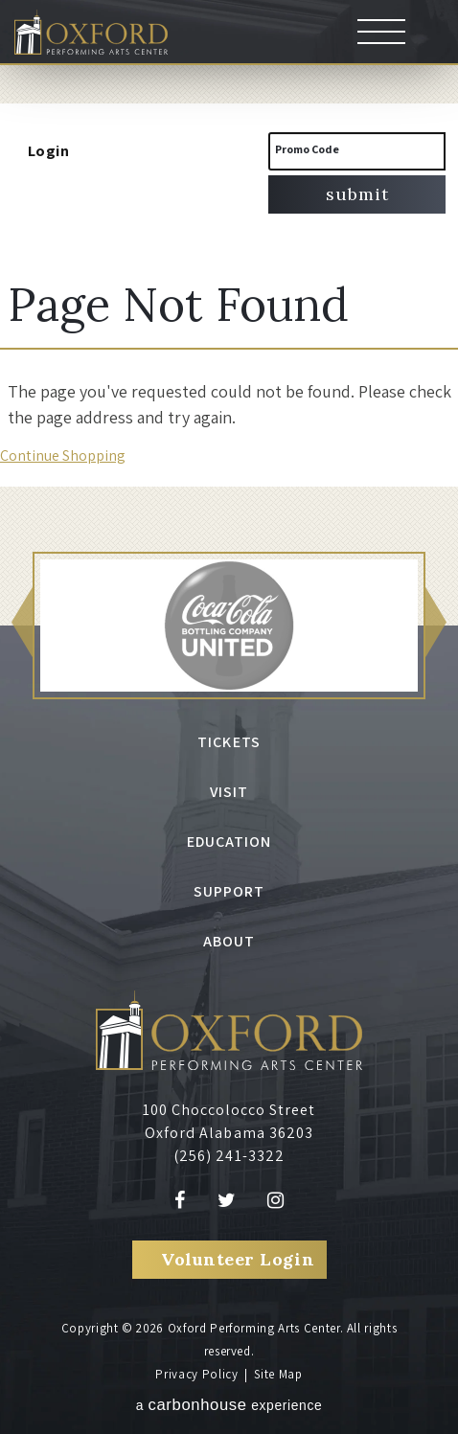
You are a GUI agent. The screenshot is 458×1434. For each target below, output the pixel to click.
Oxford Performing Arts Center (91, 33)
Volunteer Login (237, 1259)
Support (229, 891)
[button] (22, 625)
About (229, 941)
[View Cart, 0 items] (162, 151)
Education (229, 841)
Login (38, 151)
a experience (229, 1405)
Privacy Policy (196, 1374)
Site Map (278, 1374)
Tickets (228, 742)
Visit (229, 792)
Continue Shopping (63, 455)
